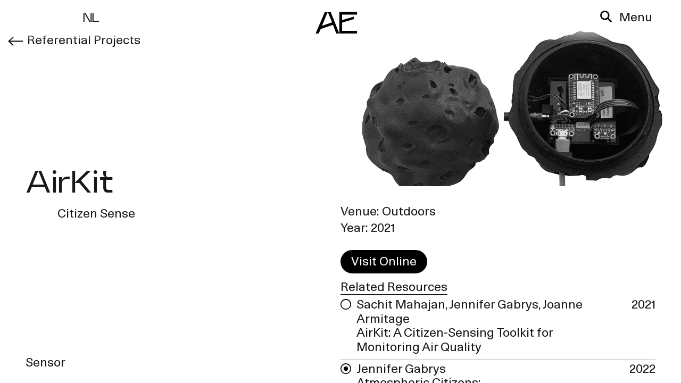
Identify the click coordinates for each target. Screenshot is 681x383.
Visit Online (384, 263)
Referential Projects (82, 41)
